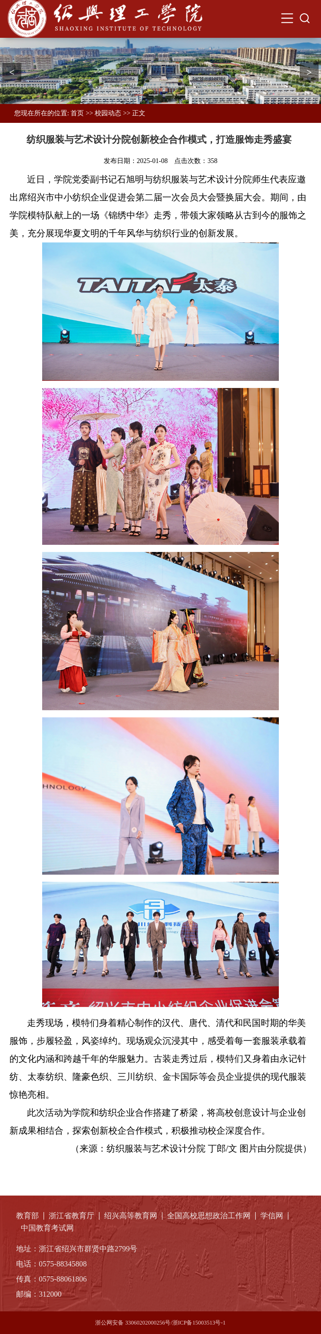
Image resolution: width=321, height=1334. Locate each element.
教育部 (27, 1216)
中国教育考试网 (47, 1228)
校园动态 (108, 113)
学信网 (271, 1216)
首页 (77, 113)
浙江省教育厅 (71, 1216)
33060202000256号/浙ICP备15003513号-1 (175, 1322)
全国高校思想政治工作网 (208, 1216)
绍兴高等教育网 (130, 1216)
